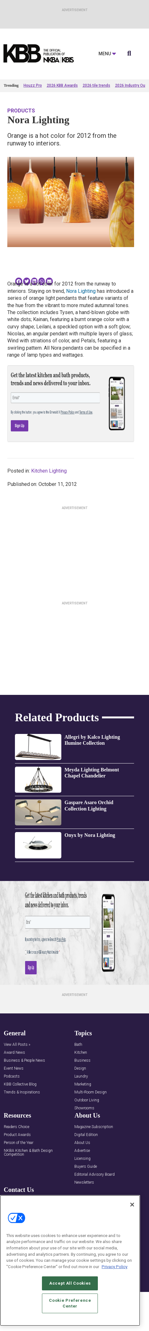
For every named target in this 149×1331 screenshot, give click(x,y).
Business (82, 1061)
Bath (78, 1045)
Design (80, 1068)
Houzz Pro (33, 85)
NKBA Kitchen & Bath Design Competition (28, 1153)
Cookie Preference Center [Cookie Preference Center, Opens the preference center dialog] (70, 1303)
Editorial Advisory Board (94, 1175)
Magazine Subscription (93, 1127)
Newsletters (84, 1182)
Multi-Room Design (90, 1092)
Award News (14, 1053)
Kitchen (80, 1053)
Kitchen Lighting (49, 471)
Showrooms (84, 1108)
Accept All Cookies (70, 1283)
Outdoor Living (86, 1100)
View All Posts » (17, 1045)
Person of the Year (18, 1143)
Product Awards (17, 1135)
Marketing (82, 1084)
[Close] (132, 1205)
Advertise (82, 1151)
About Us (82, 1143)
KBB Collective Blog (20, 1084)
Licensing (82, 1159)
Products (21, 111)
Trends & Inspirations (22, 1092)
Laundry (81, 1076)
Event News (14, 1068)
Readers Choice (16, 1127)
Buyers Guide (85, 1167)
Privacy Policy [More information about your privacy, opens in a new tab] (114, 1266)
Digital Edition (86, 1135)
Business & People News (24, 1061)
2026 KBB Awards (62, 85)
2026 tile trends (96, 85)
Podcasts (12, 1076)
